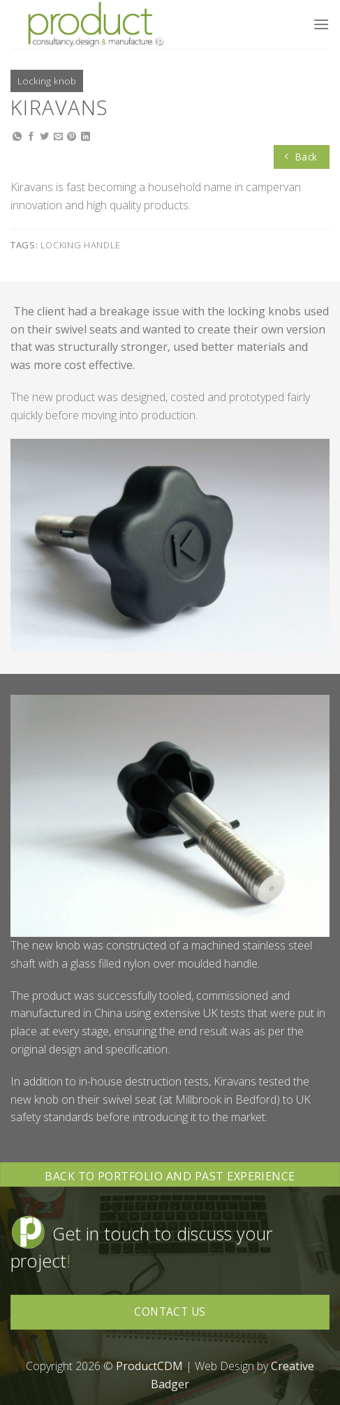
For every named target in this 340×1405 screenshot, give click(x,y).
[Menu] (321, 24)
